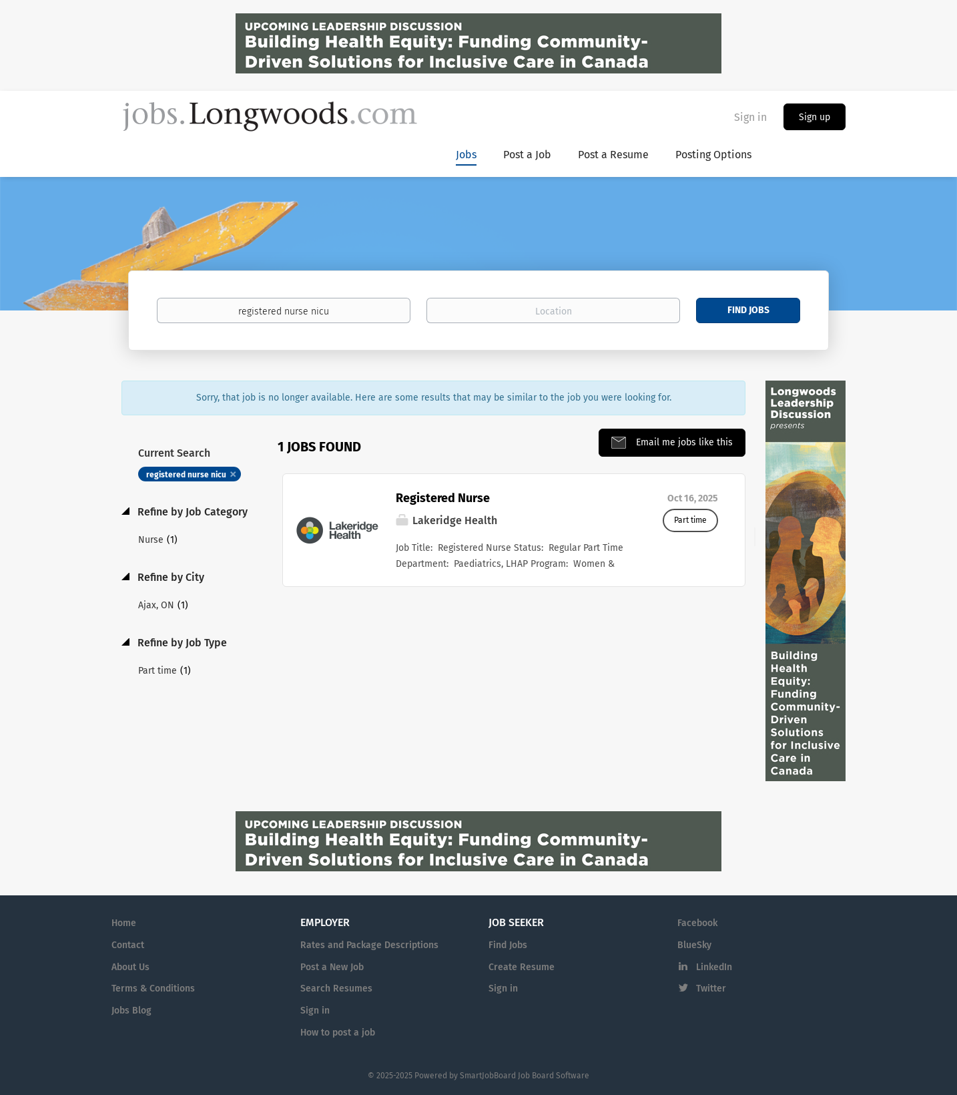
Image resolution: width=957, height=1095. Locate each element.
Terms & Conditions (153, 988)
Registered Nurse (443, 498)
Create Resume (522, 967)
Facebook (697, 923)
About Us (130, 967)
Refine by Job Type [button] (181, 642)
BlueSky (694, 945)
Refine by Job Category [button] (191, 511)
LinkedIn (714, 967)
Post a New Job (332, 967)
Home (123, 923)
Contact (127, 945)
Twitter (711, 988)
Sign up (814, 117)
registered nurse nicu (186, 474)
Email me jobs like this (683, 442)
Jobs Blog (131, 1010)
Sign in (750, 117)
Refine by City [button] (169, 577)
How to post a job (337, 1032)
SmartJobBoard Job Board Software (524, 1075)
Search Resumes (336, 988)
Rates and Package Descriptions (369, 945)
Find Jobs (748, 310)
